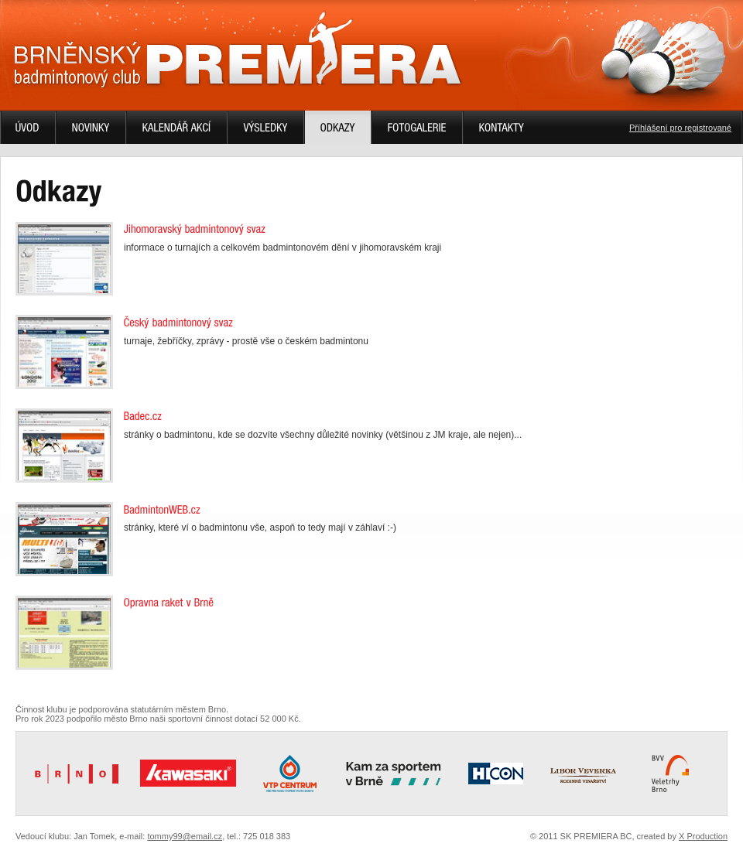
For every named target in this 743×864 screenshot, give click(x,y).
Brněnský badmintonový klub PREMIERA (237, 50)
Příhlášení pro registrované (680, 127)
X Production (703, 836)
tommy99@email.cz (184, 836)
